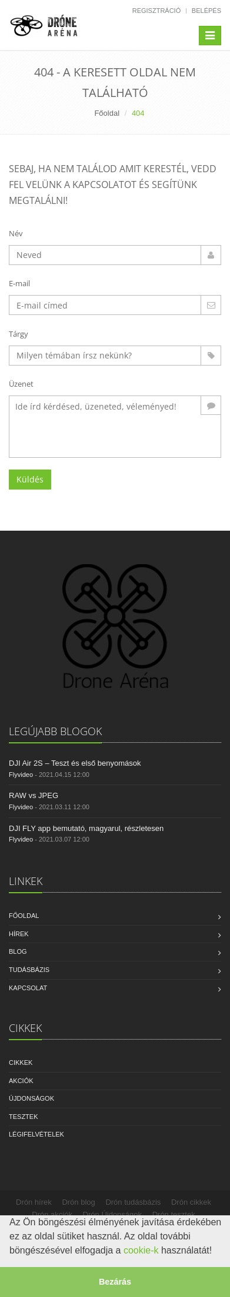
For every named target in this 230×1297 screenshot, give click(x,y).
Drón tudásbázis (133, 1202)
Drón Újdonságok (112, 1214)
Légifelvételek (36, 1134)
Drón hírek (34, 1202)
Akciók (21, 1080)
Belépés (206, 10)
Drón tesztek (173, 1214)
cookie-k (141, 1250)
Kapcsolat (28, 987)
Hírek (19, 933)
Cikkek (20, 1062)
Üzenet (21, 383)
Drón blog (78, 1202)
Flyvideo (21, 774)
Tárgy (18, 334)
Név (16, 233)
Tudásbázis (29, 969)
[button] (216, 1252)
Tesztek (23, 1116)
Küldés (30, 479)
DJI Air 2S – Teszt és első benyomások (75, 763)
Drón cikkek (191, 1202)
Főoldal (106, 113)
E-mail (19, 283)
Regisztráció (156, 10)
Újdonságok (31, 1098)
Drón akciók (52, 1214)
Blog (18, 951)
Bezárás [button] (115, 1281)
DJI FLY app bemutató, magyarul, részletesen (86, 828)
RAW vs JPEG (33, 795)
